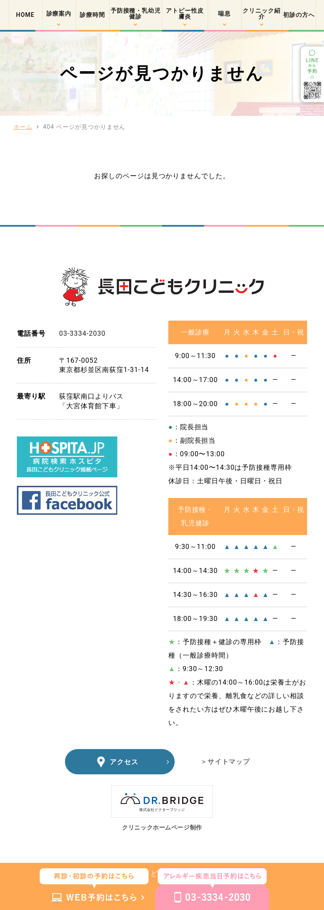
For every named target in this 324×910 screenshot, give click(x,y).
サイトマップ (229, 761)
